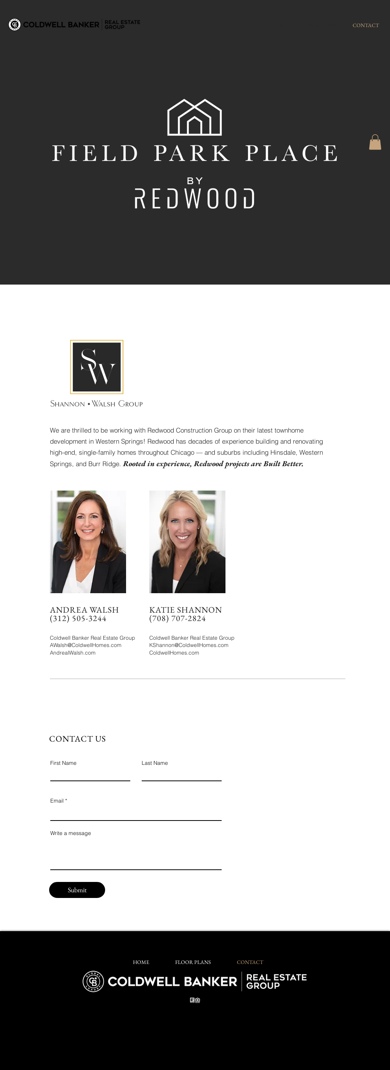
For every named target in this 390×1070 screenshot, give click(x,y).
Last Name (155, 763)
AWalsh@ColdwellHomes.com (85, 645)
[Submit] (77, 890)
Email (57, 800)
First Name (63, 763)
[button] (375, 142)
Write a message (70, 833)
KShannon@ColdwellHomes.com (189, 645)
